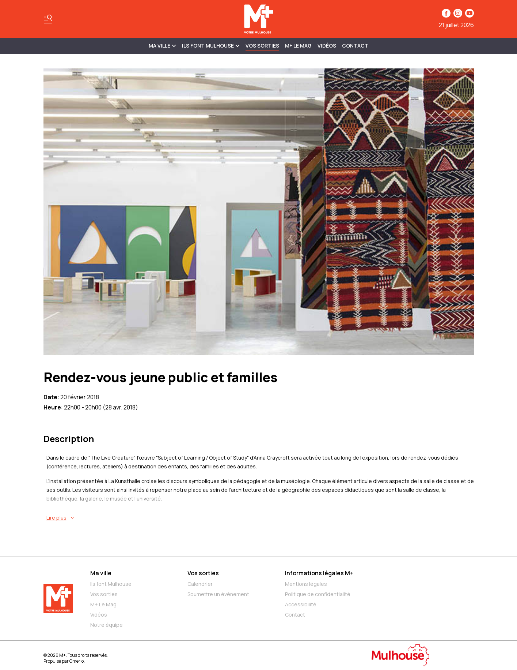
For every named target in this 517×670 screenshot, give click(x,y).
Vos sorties (262, 45)
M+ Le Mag (298, 45)
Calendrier (200, 583)
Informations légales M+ (319, 573)
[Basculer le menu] (47, 19)
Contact (355, 45)
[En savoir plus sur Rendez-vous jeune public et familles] (260, 517)
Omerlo (76, 661)
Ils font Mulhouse (111, 583)
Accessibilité (300, 604)
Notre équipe (106, 624)
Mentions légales (306, 583)
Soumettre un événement (218, 594)
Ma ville (100, 573)
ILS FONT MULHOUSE (211, 45)
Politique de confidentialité (317, 594)
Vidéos (327, 45)
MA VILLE (162, 45)
